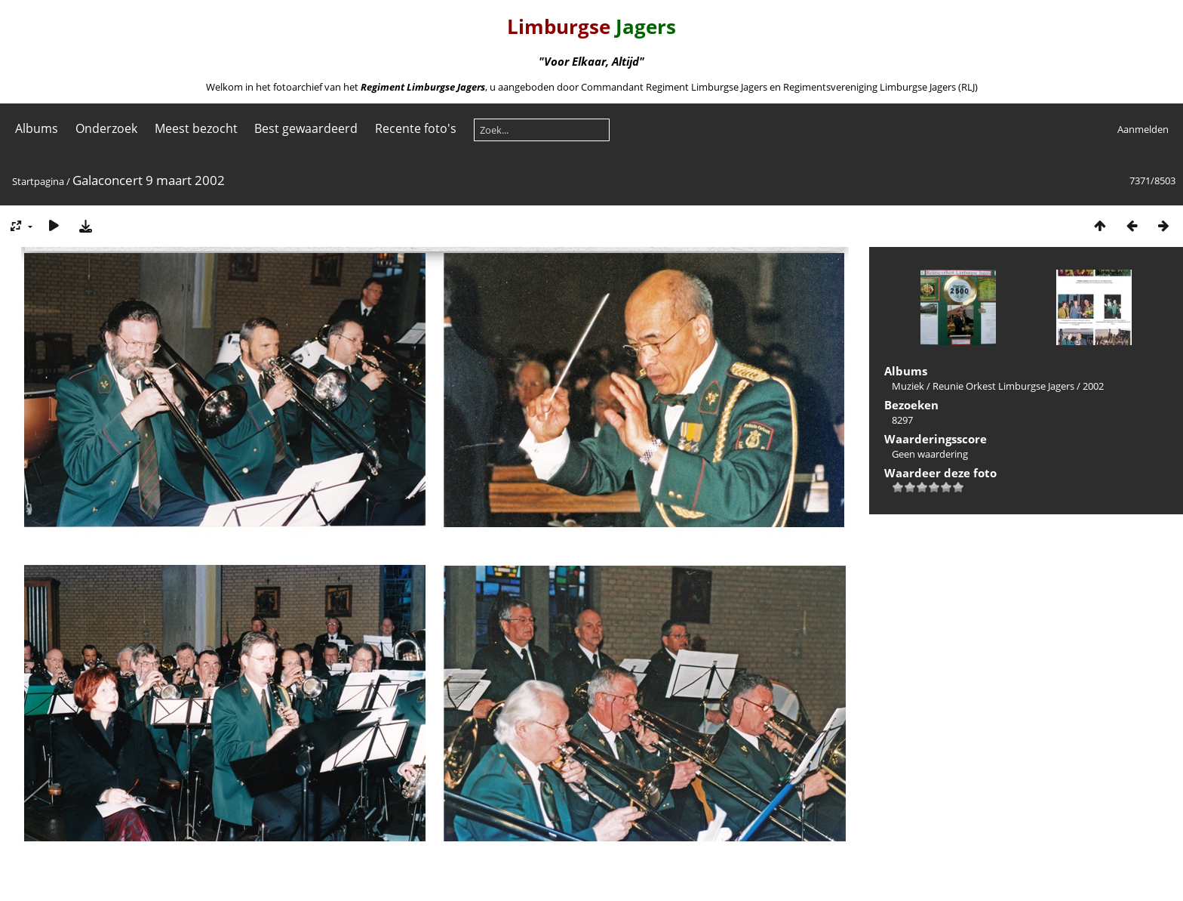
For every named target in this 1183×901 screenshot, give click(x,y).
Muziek (908, 386)
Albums (36, 128)
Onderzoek (106, 128)
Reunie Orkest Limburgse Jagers (1003, 386)
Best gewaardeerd (306, 128)
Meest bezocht (196, 128)
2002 (1093, 386)
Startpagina (38, 181)
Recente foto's (415, 128)
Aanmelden (1143, 129)
